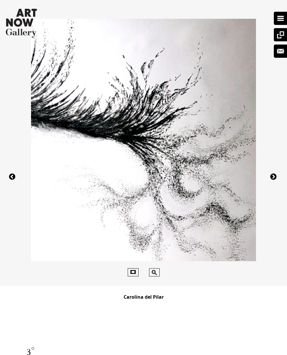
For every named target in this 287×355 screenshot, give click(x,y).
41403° (12, 176)
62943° (274, 176)
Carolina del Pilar (144, 297)
